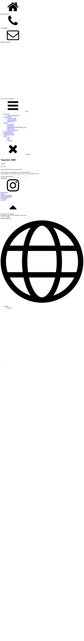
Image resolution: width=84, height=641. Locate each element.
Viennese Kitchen (11, 120)
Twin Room (10, 124)
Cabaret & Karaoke (9, 134)
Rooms (6, 123)
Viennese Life (11, 121)
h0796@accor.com (5, 42)
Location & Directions (13, 115)
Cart (8, 139)
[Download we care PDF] (42, 584)
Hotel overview (5, 14)
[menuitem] (6, 306)
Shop (5, 136)
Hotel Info (6, 114)
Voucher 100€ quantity (7, 176)
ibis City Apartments (12, 130)
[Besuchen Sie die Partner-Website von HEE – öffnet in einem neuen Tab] (42, 529)
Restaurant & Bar (8, 131)
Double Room (11, 126)
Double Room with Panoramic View (16, 127)
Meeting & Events (9, 133)
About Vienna (7, 117)
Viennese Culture (11, 118)
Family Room (10, 128)
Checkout (9, 140)
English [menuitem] (6, 306)
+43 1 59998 (4, 28)
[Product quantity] (20, 176)
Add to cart (4, 178)
